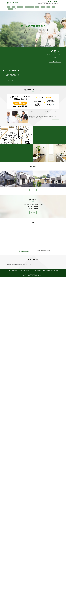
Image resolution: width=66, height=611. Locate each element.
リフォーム (39, 6)
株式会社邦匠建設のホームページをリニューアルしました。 (22, 261)
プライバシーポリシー (54, 267)
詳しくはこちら (52, 118)
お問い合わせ (53, 6)
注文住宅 (33, 6)
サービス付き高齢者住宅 (27, 6)
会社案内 (12, 6)
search (58, 6)
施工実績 (48, 6)
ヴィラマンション (18, 6)
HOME (8, 6)
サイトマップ (33, 269)
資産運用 (43, 6)
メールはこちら (33, 209)
